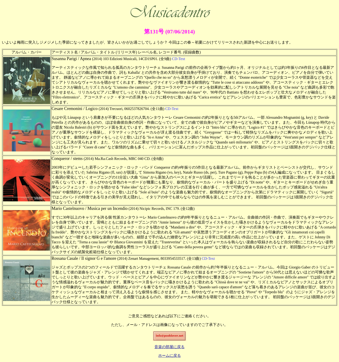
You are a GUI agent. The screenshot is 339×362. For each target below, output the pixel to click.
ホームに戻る (169, 356)
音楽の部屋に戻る (169, 347)
